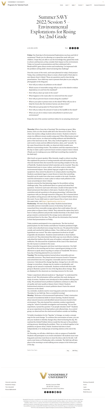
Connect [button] (80, 5)
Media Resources (87, 392)
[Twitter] (70, 48)
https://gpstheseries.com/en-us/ (53, 201)
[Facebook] (73, 48)
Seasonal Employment (99, 5)
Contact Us (56, 386)
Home (61, 5)
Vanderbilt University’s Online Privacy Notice (53, 388)
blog (68, 350)
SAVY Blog (74, 350)
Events (85, 384)
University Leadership (10, 382)
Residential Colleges (10, 384)
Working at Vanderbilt (88, 382)
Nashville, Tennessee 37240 (53, 384)
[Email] (75, 48)
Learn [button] (66, 5)
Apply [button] (73, 5)
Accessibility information (30, 406)
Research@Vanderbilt (10, 389)
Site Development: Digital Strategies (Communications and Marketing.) (53, 407)
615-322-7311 (50, 386)
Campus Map (86, 389)
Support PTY (89, 5)
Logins (85, 387)
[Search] (103, 1)
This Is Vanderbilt (9, 387)
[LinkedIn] (78, 48)
